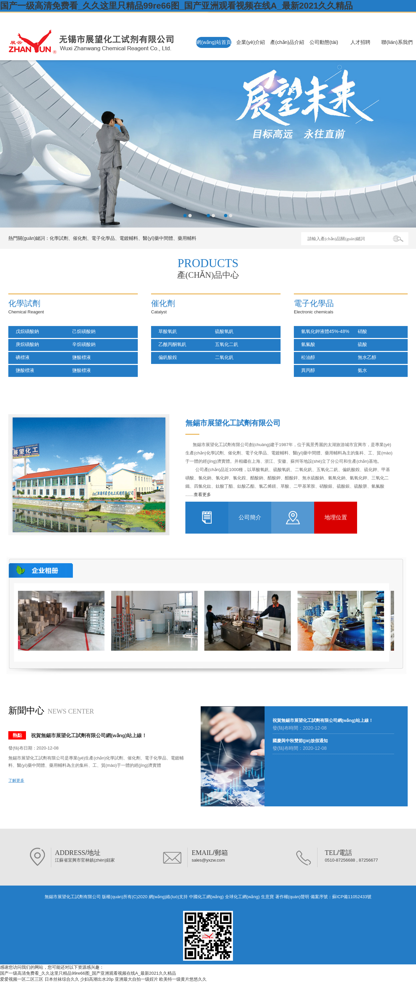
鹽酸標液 (79, 357)
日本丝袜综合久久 (62, 979)
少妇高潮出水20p (96, 979)
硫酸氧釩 (222, 331)
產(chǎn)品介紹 (287, 42)
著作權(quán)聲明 (292, 896)
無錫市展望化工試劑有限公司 (54, 17)
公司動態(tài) (324, 42)
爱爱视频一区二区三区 (21, 979)
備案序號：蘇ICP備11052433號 (341, 896)
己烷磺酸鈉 (82, 331)
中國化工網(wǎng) (206, 896)
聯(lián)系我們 (396, 42)
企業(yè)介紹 (250, 42)
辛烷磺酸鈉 (82, 344)
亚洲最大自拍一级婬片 (136, 979)
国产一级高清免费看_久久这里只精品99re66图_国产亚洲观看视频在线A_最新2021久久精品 (176, 6)
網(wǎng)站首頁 (213, 42)
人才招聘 (360, 42)
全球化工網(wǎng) (242, 896)
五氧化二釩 (224, 344)
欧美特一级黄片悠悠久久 (183, 979)
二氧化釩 (222, 357)
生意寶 (267, 896)
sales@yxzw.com (208, 860)
